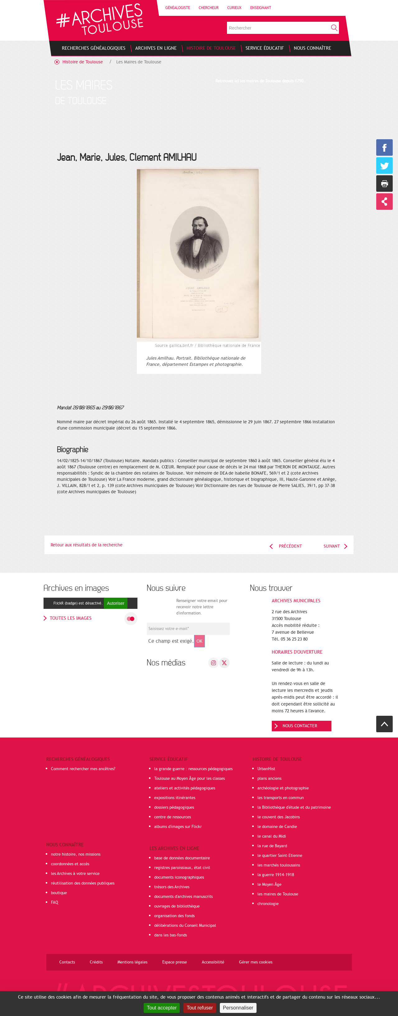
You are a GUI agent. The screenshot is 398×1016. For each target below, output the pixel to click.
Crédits (96, 962)
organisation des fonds (174, 915)
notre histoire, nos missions (75, 854)
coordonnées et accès (70, 864)
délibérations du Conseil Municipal (185, 925)
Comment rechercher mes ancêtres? (83, 768)
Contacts (67, 962)
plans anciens (269, 778)
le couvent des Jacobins (278, 817)
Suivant (332, 546)
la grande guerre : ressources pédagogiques (193, 768)
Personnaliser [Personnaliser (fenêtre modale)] (238, 1007)
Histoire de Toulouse (82, 62)
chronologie (268, 903)
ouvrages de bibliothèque (177, 906)
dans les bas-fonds (170, 935)
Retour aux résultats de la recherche (87, 545)
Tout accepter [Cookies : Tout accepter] (162, 1007)
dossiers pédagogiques (174, 807)
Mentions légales (132, 962)
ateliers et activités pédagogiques (184, 788)
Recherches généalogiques (78, 759)
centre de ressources (172, 817)
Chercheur (209, 8)
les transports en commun (280, 797)
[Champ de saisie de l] (188, 629)
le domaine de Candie (277, 826)
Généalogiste (177, 8)
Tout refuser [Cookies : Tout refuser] (200, 1007)
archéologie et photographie (283, 788)
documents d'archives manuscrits (183, 896)
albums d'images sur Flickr (178, 826)
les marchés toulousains (278, 865)
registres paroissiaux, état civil (182, 867)
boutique (59, 892)
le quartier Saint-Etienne (279, 855)
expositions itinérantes (174, 797)
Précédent (290, 546)
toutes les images (70, 618)
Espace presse (174, 962)
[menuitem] (93, 48)
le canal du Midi (271, 836)
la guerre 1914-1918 (275, 874)
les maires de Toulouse (277, 894)
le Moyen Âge (269, 884)
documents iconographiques (179, 877)
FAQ (54, 902)
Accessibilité (213, 962)
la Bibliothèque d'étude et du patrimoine (294, 807)
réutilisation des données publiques (82, 883)
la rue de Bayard (272, 846)
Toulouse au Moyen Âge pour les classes (189, 778)
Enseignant (260, 8)
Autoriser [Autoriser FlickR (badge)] (115, 603)
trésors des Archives (171, 887)
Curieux (234, 8)
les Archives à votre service (75, 873)
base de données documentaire (182, 858)
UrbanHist (266, 768)
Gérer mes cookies (255, 962)
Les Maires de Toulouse (138, 62)
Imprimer (384, 183)
